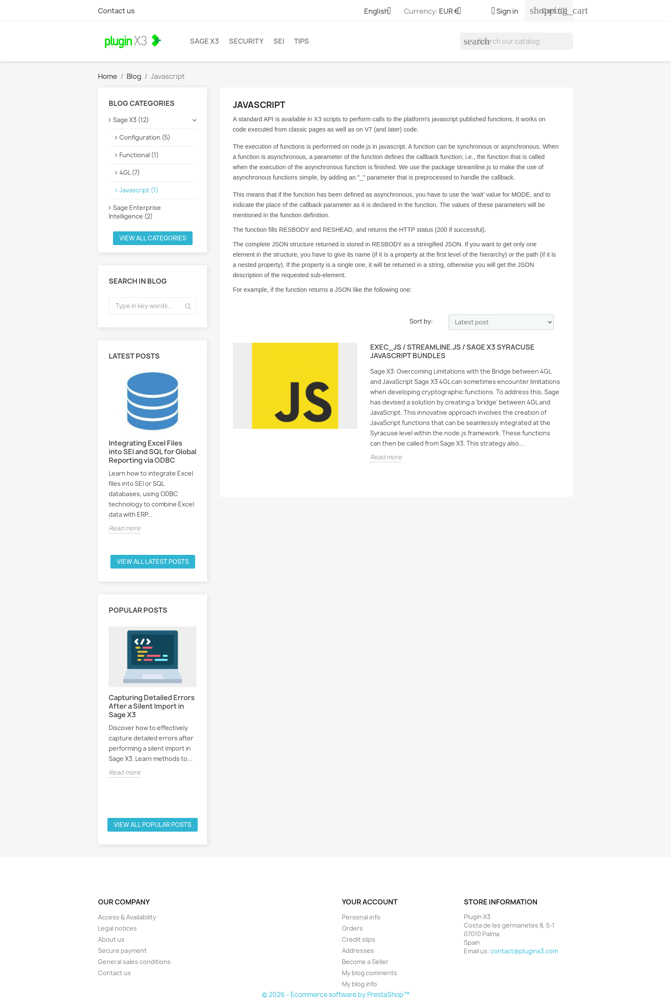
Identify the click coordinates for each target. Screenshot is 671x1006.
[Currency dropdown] (453, 11)
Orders (352, 928)
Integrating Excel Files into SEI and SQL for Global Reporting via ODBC (152, 451)
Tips (301, 41)
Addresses (358, 950)
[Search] (516, 41)
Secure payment (122, 950)
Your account (370, 902)
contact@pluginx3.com (524, 951)
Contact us (116, 10)
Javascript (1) (138, 190)
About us (111, 939)
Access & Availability (127, 917)
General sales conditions (134, 962)
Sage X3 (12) (131, 120)
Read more (124, 528)
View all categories (152, 238)
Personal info (361, 917)
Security (246, 41)
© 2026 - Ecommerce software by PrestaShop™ (336, 994)
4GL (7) (129, 172)
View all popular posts (152, 824)
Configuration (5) (144, 137)
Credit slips (358, 939)
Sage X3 (204, 41)
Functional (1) (139, 155)
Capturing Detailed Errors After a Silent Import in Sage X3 (152, 706)
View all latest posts (153, 561)
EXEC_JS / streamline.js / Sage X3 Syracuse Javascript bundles (452, 351)
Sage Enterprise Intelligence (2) (135, 212)
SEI (278, 41)
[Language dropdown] (381, 11)
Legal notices (117, 928)
